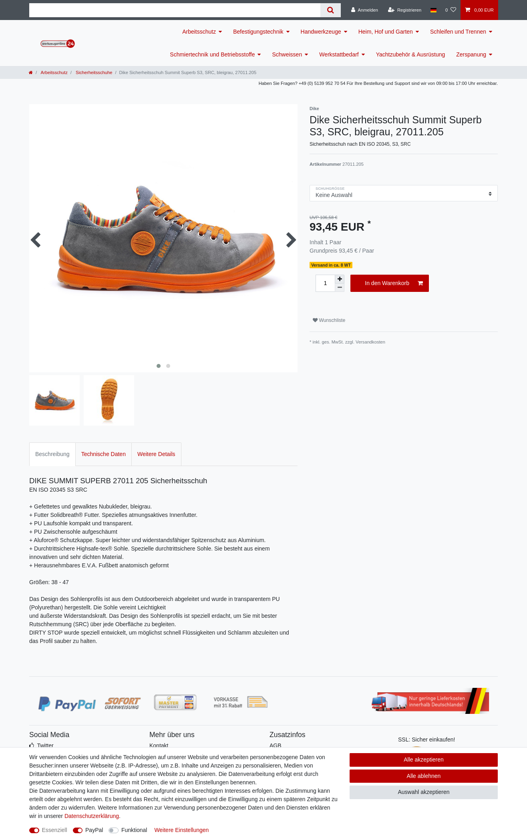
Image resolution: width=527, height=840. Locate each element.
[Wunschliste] (451, 10)
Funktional (134, 830)
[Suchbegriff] (174, 10)
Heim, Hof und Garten (385, 31)
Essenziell (54, 830)
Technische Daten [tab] (103, 454)
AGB (276, 745)
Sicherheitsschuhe (93, 72)
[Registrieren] (405, 10)
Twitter (45, 745)
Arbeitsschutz (199, 31)
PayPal (94, 830)
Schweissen (287, 54)
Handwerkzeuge (321, 31)
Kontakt (158, 745)
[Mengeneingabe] (325, 283)
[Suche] (330, 10)
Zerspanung (471, 54)
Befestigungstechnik (258, 31)
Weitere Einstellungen (181, 830)
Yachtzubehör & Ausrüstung (410, 54)
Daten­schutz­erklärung (91, 816)
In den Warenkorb (394, 283)
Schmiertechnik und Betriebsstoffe (212, 54)
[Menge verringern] (339, 287)
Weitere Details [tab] (156, 454)
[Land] (433, 10)
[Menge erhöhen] (339, 279)
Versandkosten (370, 342)
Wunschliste (329, 320)
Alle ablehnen (424, 776)
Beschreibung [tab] (52, 454)
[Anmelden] (364, 10)
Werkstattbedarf (339, 54)
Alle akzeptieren (424, 759)
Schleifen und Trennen (458, 31)
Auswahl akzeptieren (423, 792)
